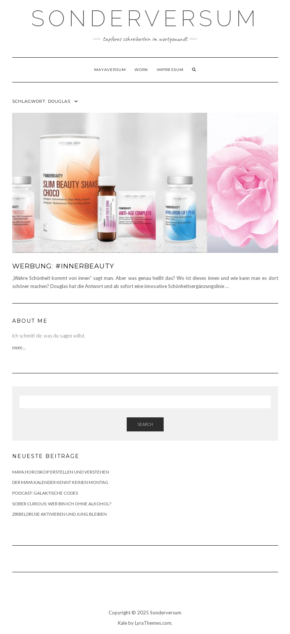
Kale (122, 623)
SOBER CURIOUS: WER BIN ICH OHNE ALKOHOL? (61, 503)
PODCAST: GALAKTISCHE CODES (45, 493)
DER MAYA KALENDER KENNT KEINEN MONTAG (60, 482)
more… (19, 347)
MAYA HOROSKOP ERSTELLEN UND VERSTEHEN (60, 472)
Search (145, 424)
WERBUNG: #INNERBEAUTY (63, 266)
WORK (141, 69)
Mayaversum (110, 69)
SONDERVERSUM (145, 18)
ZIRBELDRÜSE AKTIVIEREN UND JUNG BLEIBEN (59, 514)
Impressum (170, 69)
